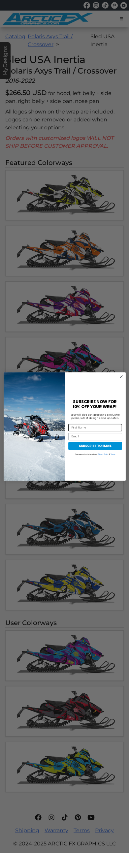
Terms (113, 454)
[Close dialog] (121, 377)
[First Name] (95, 427)
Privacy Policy (102, 454)
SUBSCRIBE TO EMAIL (95, 446)
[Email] (95, 436)
